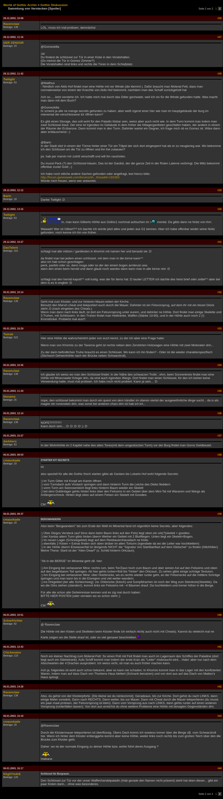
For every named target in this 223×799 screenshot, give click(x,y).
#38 (219, 454)
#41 (219, 646)
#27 (219, 37)
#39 (219, 513)
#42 (219, 686)
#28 (219, 73)
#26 (219, 18)
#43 (219, 715)
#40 (219, 614)
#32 (219, 292)
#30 (219, 209)
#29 (219, 190)
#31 (219, 241)
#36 (219, 413)
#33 (219, 328)
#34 (219, 365)
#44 (219, 768)
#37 (219, 435)
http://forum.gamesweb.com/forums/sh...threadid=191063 (80, 177)
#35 (219, 390)
